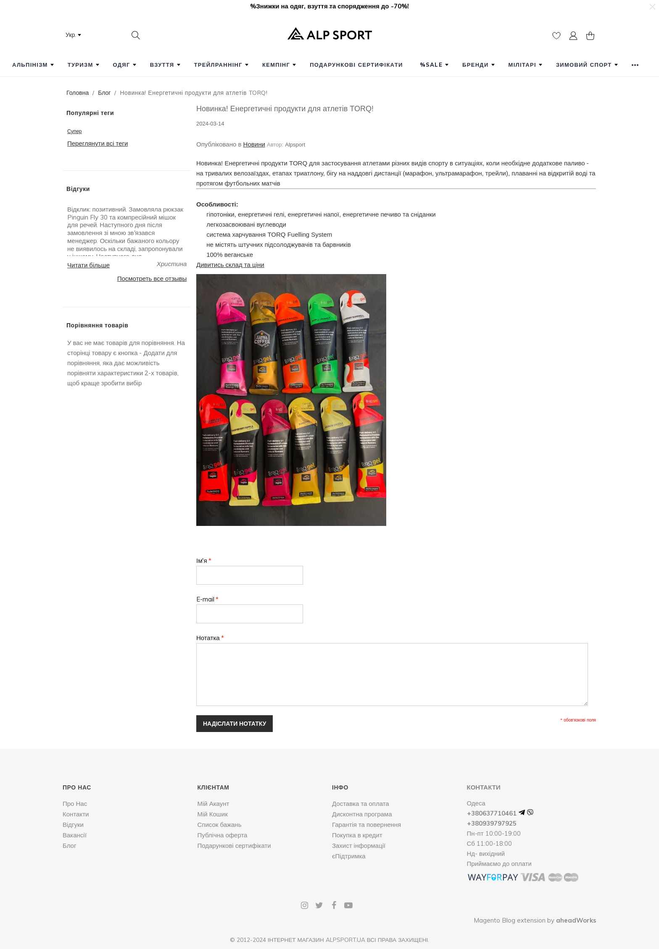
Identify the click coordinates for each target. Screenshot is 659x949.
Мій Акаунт (213, 804)
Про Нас (75, 804)
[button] (652, 7)
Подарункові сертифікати (234, 846)
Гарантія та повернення (366, 825)
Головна (77, 93)
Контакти (76, 814)
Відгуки (73, 825)
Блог (104, 93)
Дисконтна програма (362, 814)
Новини (254, 144)
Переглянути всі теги (97, 143)
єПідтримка (349, 856)
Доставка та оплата (360, 804)
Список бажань (219, 825)
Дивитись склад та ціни (230, 264)
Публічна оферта (222, 835)
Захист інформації (358, 846)
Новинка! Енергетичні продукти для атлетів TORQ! (285, 109)
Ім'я (201, 561)
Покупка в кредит (357, 835)
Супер (74, 131)
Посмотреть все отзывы (152, 278)
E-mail (205, 599)
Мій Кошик (212, 814)
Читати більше (88, 265)
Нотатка (208, 638)
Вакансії (75, 835)
